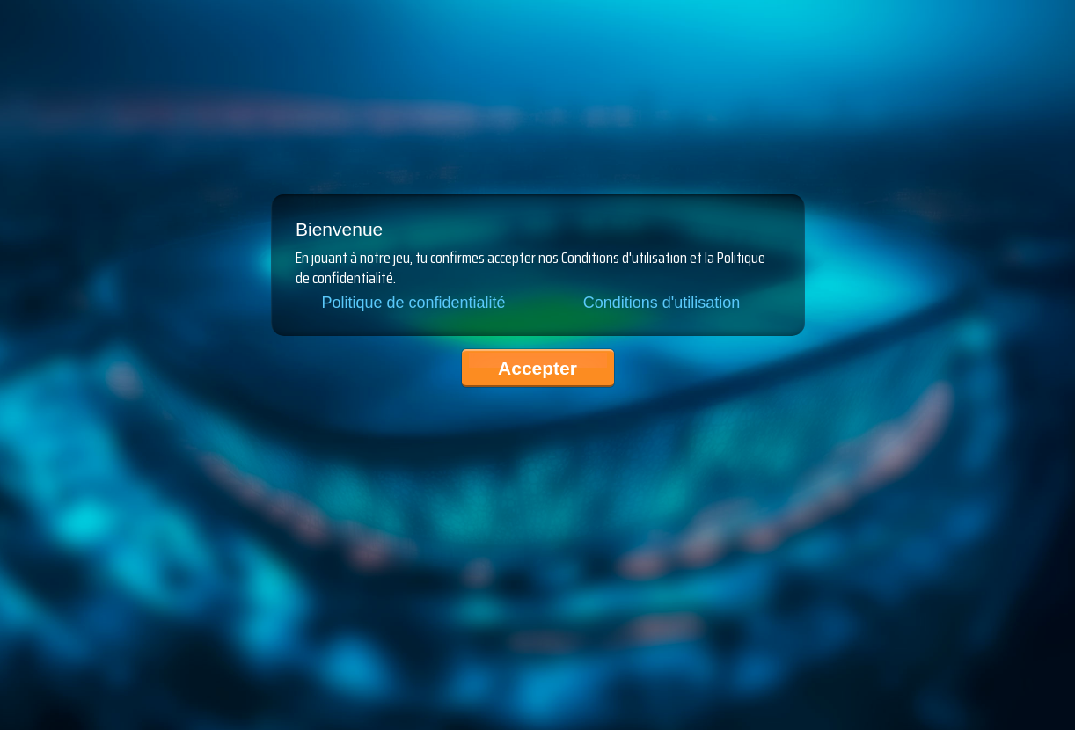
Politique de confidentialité (413, 302)
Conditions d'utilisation (662, 302)
